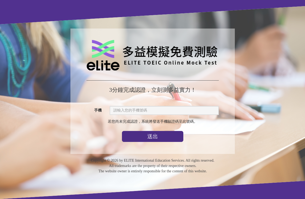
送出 (152, 136)
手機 (98, 110)
